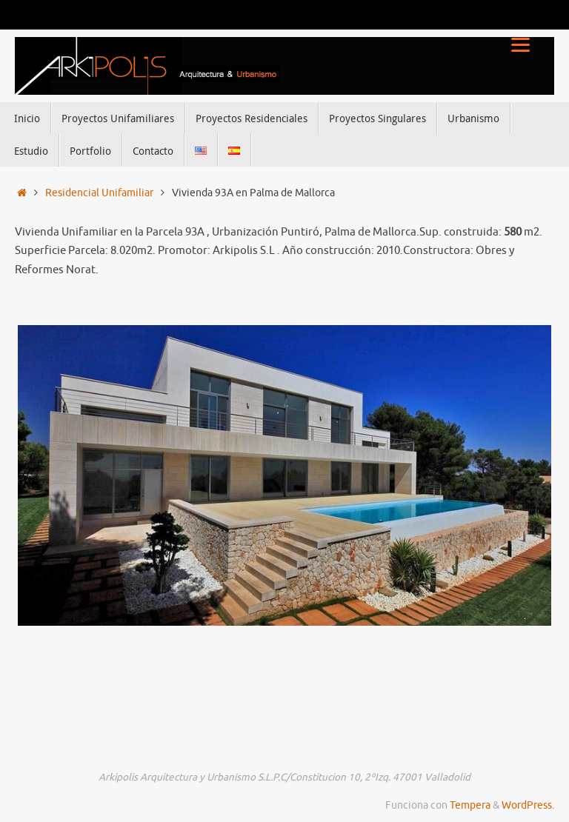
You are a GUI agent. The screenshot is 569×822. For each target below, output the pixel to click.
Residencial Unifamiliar (99, 193)
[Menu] (520, 44)
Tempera (470, 805)
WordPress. (528, 805)
